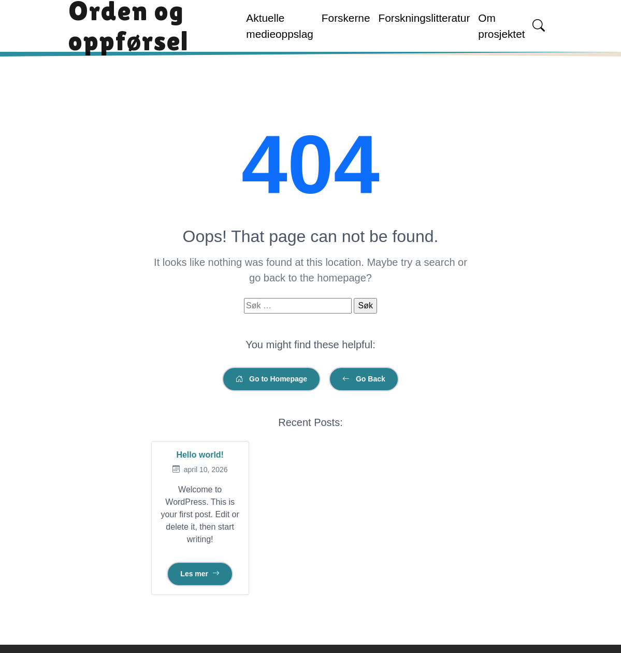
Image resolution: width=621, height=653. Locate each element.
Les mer (200, 574)
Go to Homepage (271, 379)
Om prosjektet (501, 26)
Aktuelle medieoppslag (279, 26)
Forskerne (346, 18)
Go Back (363, 379)
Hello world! (200, 454)
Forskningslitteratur (424, 18)
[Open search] (538, 26)
